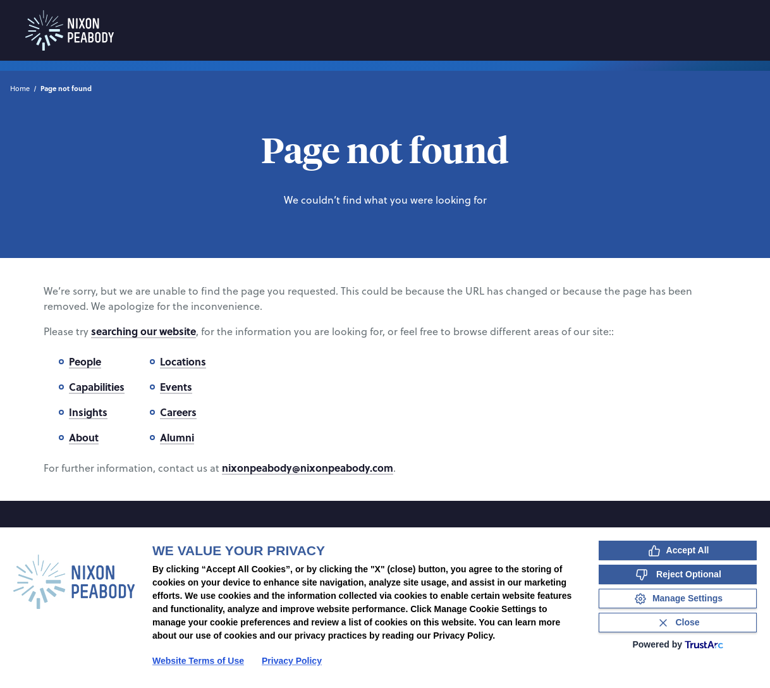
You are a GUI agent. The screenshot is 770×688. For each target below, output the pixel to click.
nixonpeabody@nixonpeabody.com (307, 467)
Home (20, 88)
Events (176, 386)
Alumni (177, 437)
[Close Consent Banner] (678, 622)
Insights (88, 412)
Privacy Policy (292, 661)
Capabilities (97, 386)
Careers (178, 412)
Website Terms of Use (198, 661)
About (84, 437)
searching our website (143, 331)
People (85, 361)
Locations (183, 361)
